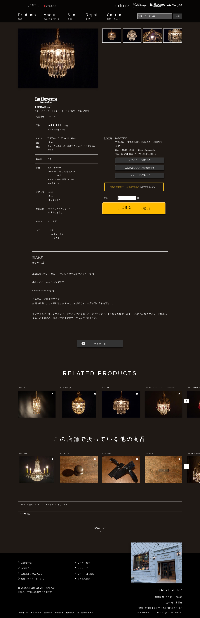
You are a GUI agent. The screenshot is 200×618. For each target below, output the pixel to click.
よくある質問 (83, 579)
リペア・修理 (83, 563)
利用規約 (70, 612)
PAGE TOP (100, 536)
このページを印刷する (139, 175)
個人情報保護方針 (85, 612)
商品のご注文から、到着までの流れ (124, 187)
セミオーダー (83, 568)
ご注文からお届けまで (31, 574)
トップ (22, 505)
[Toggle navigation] (21, 6)
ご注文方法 (26, 563)
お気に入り (50, 6)
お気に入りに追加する (139, 160)
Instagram (23, 612)
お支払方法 (26, 568)
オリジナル (54, 238)
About (52, 16)
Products (27, 16)
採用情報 (59, 612)
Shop (73, 16)
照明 (52, 230)
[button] (186, 401)
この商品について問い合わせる (140, 167)
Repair (92, 16)
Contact (115, 16)
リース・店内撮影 (85, 574)
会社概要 (48, 612)
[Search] (154, 16)
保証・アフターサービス (32, 579)
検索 (178, 16)
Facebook (36, 612)
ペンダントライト (57, 234)
